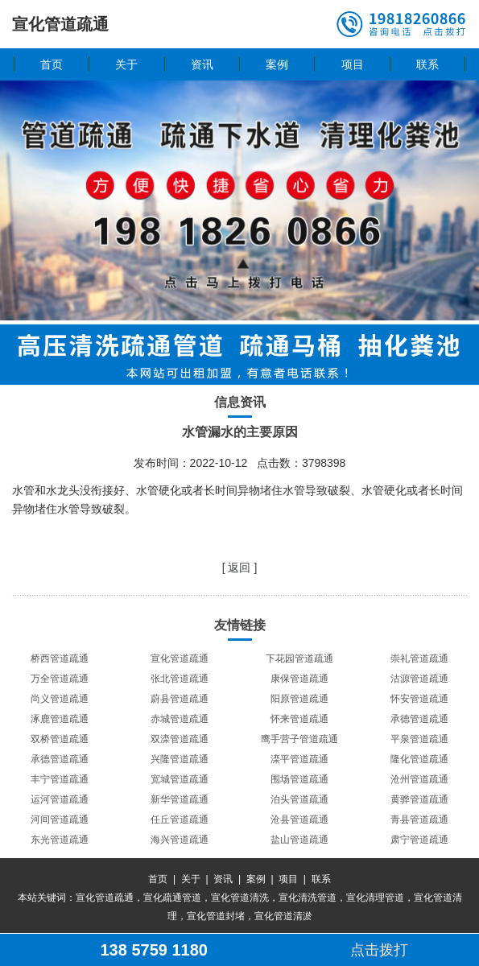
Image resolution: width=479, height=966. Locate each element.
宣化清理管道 (375, 897)
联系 (427, 64)
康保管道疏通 (299, 678)
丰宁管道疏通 (60, 779)
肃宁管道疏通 (419, 839)
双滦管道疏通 (180, 739)
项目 (352, 64)
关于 (126, 64)
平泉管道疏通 (419, 739)
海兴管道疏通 (180, 839)
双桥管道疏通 (60, 739)
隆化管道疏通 (419, 759)
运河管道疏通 (60, 799)
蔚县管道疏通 (180, 698)
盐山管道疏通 (299, 839)
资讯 (202, 64)
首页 (51, 64)
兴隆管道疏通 (180, 759)
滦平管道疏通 (299, 759)
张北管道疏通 (180, 678)
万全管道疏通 (60, 678)
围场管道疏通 (299, 779)
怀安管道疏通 (419, 698)
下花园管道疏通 (299, 658)
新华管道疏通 (180, 799)
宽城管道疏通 (180, 779)
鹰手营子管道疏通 (299, 739)
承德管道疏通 (419, 718)
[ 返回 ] (240, 567)
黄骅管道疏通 (419, 799)
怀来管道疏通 (299, 718)
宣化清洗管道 (308, 897)
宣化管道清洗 (240, 897)
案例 (277, 64)
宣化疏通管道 (172, 897)
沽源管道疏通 (419, 678)
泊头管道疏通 (299, 799)
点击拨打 (379, 950)
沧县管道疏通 (299, 819)
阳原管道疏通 (299, 698)
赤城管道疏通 (180, 718)
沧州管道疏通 (419, 779)
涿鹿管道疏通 (60, 718)
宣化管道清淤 (283, 916)
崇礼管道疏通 (419, 658)
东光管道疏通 (60, 839)
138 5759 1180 (153, 950)
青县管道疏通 (419, 819)
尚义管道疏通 (60, 698)
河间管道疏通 (60, 819)
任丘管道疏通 (180, 819)
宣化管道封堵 (216, 916)
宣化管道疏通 (180, 658)
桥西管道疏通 (60, 658)
